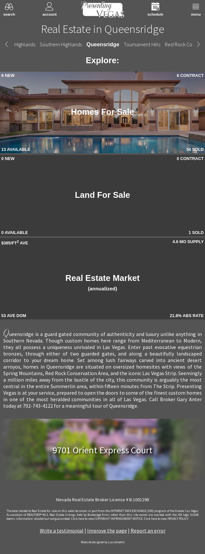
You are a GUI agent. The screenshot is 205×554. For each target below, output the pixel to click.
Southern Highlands (61, 44)
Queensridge (103, 44)
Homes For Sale (102, 111)
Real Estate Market (102, 282)
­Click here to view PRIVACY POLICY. (166, 519)
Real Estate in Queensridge (102, 29)
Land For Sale (102, 194)
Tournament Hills (142, 44)
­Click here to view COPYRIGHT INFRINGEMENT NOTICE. (107, 519)
